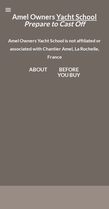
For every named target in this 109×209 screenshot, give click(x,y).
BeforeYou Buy (69, 72)
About (38, 69)
